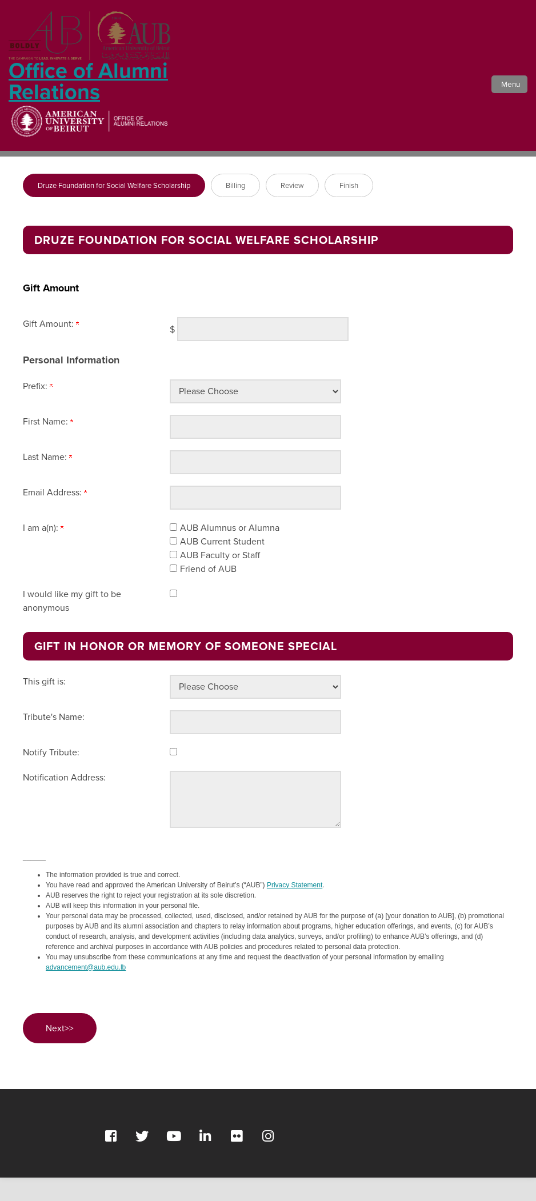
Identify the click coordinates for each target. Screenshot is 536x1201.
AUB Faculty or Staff (220, 578)
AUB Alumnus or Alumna (229, 551)
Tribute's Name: (54, 740)
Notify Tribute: (51, 775)
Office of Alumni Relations (89, 68)
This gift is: (44, 704)
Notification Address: (64, 800)
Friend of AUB (208, 592)
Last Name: (47, 480)
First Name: (48, 444)
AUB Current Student (222, 564)
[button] (506, 98)
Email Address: (55, 515)
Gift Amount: (51, 347)
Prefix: (38, 409)
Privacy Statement (294, 908)
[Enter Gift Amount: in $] (263, 353)
